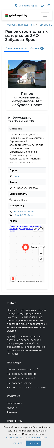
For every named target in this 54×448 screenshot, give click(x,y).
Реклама (12, 412)
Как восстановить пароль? (23, 369)
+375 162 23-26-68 (23, 215)
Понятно (33, 443)
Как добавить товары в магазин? (26, 387)
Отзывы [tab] (37, 48)
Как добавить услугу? (20, 383)
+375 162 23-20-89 (24, 211)
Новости (12, 407)
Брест (17, 176)
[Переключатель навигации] (45, 15)
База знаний (14, 403)
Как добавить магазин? (21, 378)
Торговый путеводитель (20, 24)
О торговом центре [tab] (16, 48)
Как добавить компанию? (22, 373)
